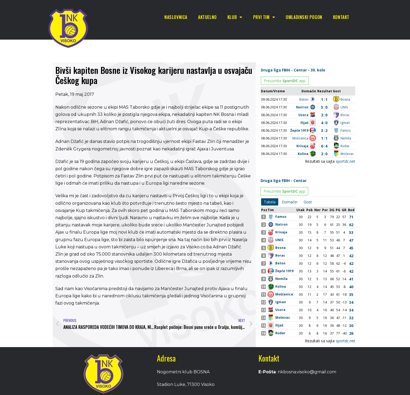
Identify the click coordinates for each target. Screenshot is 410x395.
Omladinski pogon (304, 17)
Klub (234, 17)
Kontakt (341, 17)
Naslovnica (175, 17)
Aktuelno (207, 17)
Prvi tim (264, 17)
